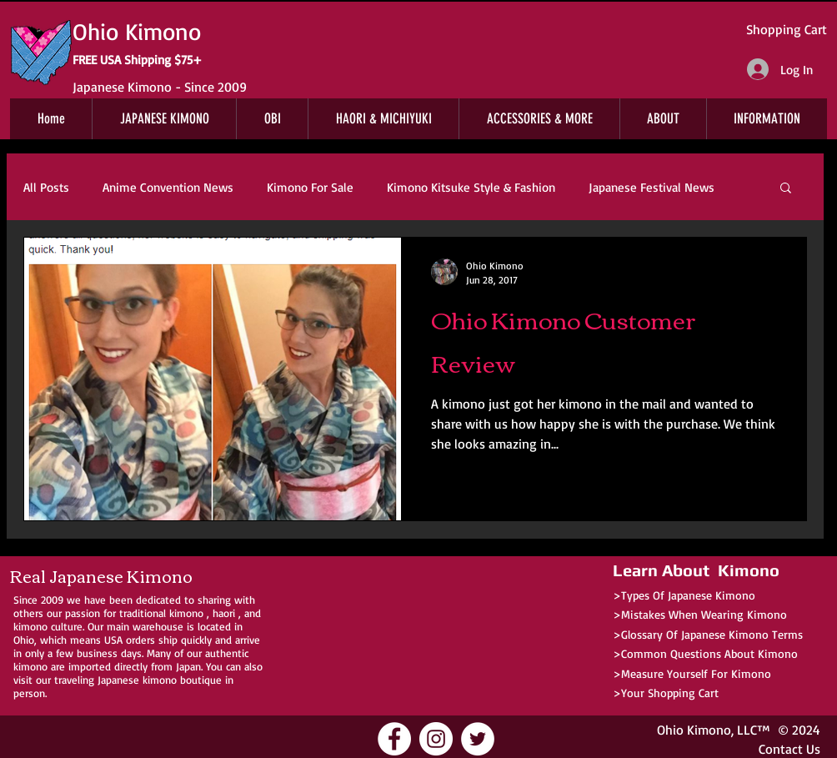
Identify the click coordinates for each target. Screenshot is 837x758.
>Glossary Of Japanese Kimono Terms (708, 634)
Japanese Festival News (651, 187)
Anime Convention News (168, 187)
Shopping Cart (786, 29)
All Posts (46, 187)
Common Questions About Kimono (709, 653)
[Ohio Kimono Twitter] (477, 738)
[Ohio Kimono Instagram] (436, 738)
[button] (786, 189)
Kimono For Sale (310, 187)
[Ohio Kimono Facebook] (394, 738)
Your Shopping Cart (670, 692)
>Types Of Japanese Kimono (684, 595)
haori (224, 613)
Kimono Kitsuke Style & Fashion (471, 187)
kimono (186, 613)
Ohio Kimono (694, 729)
